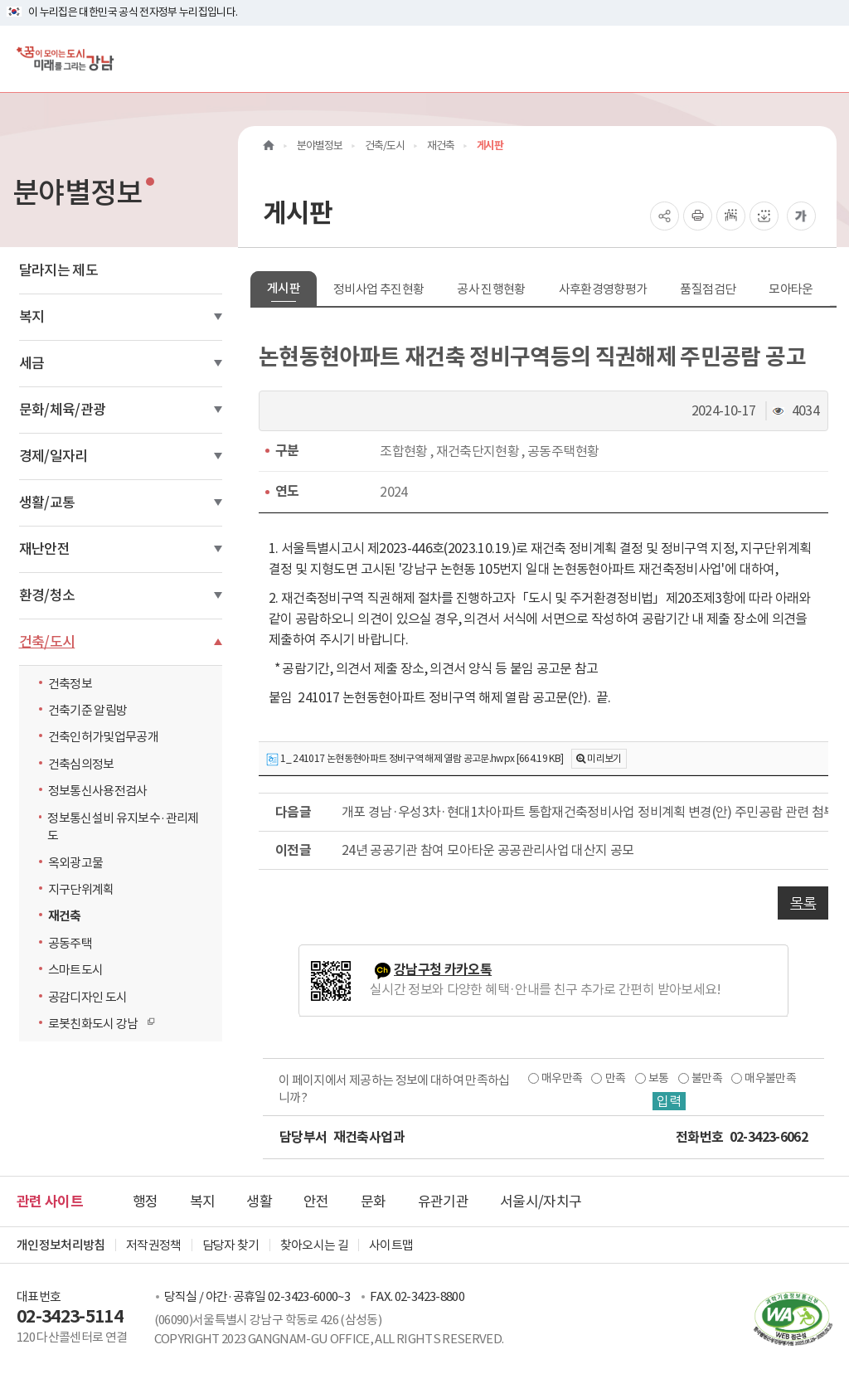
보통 (658, 1077)
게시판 (283, 288)
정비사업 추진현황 (378, 289)
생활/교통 (47, 502)
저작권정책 (154, 1245)
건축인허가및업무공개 (103, 737)
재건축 (64, 916)
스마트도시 (76, 970)
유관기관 (443, 1201)
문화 (373, 1201)
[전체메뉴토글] (822, 58)
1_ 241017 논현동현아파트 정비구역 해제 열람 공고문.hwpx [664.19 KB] (415, 759)
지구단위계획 (81, 889)
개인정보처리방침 (61, 1245)
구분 (287, 450)
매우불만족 (770, 1077)
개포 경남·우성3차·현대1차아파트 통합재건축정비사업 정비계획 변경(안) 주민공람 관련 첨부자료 (585, 811)
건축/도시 (47, 642)
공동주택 (70, 943)
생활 (259, 1201)
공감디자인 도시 (88, 997)
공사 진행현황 (491, 289)
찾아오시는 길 (314, 1245)
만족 (615, 1077)
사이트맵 (391, 1245)
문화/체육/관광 (62, 409)
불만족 (706, 1077)
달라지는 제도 (58, 270)
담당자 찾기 (231, 1245)
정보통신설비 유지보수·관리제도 (122, 826)
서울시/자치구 (540, 1201)
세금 (32, 363)
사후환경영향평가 (603, 289)
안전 (316, 1201)
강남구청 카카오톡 (443, 969)
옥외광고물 (76, 863)
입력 (669, 1101)
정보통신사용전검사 (98, 791)
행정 (145, 1201)
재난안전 (44, 549)
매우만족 (561, 1077)
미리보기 (604, 758)
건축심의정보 (81, 764)
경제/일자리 (53, 456)
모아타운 (791, 289)
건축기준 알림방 (88, 710)
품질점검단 (707, 289)
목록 (803, 903)
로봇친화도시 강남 (97, 1023)
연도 (287, 491)
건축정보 (70, 684)
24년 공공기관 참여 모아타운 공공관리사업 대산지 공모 (488, 850)
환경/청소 (47, 595)
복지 (32, 317)
